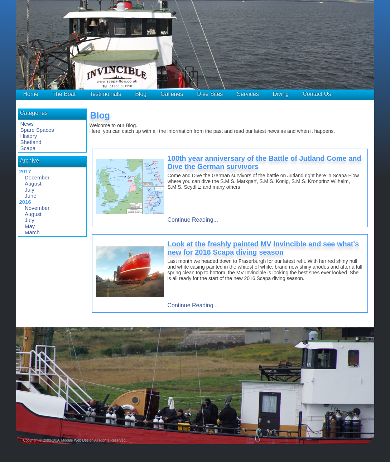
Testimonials (105, 94)
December (37, 177)
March (32, 232)
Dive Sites (210, 94)
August (33, 184)
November (37, 208)
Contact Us (317, 94)
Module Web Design (77, 440)
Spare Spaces (37, 130)
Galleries (171, 94)
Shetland (31, 142)
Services (248, 94)
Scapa (28, 148)
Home (31, 94)
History (28, 136)
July (29, 190)
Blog (140, 94)
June (31, 196)
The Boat (64, 94)
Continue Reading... (193, 220)
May (30, 226)
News (27, 124)
